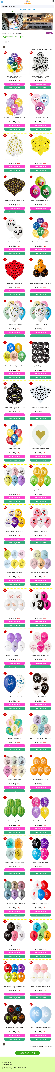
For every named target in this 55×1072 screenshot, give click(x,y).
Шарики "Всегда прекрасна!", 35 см (40, 986)
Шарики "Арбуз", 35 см (14, 820)
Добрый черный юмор (40, 366)
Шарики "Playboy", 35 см (40, 614)
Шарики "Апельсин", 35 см (40, 779)
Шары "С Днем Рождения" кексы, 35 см (14, 117)
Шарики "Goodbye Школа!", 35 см (14, 531)
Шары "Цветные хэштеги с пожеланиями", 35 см (14, 77)
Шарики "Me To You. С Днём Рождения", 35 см (40, 573)
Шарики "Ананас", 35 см (14, 738)
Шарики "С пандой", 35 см (14, 241)
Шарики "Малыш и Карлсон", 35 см (40, 200)
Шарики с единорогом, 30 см (14, 324)
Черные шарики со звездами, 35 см (14, 200)
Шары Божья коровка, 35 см (14, 283)
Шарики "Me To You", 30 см (14, 572)
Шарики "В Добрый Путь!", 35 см (40, 903)
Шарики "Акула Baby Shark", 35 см (14, 696)
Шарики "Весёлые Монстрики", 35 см (40, 945)
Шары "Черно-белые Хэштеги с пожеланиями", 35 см (40, 77)
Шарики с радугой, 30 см (40, 324)
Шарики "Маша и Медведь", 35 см (14, 366)
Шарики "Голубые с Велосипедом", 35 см (40, 1028)
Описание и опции (14, 84)
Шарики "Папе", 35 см (14, 448)
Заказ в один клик (14, 88)
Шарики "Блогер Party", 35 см (40, 862)
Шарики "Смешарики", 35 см (40, 117)
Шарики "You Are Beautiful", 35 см (14, 655)
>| (28, 47)
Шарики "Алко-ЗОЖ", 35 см (40, 696)
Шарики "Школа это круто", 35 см (40, 241)
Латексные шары (11, 33)
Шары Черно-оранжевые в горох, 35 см (40, 283)
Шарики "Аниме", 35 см (14, 779)
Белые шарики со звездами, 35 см (14, 159)
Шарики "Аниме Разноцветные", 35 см (40, 738)
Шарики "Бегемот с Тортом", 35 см (14, 862)
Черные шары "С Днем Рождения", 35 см (14, 408)
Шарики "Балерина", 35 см (40, 820)
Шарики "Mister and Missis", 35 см (15, 614)
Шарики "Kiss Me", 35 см (40, 531)
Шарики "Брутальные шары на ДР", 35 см (14, 904)
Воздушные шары (8, 1065)
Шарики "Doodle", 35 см (14, 490)
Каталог (5, 33)
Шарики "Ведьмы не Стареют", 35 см (15, 945)
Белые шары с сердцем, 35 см (40, 448)
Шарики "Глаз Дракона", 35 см (14, 1027)
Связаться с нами (27, 1053)
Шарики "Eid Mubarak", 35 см (40, 490)
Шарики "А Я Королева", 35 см (40, 655)
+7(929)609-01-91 (27, 9)
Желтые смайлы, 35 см (40, 159)
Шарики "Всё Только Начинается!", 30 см (14, 987)
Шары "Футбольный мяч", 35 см (40, 407)
